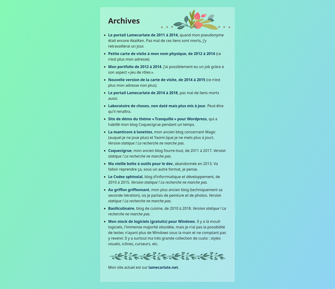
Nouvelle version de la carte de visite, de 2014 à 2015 (156, 79)
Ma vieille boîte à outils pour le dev (140, 163)
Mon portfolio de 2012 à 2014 (134, 66)
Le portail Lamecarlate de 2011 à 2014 (143, 35)
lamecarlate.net (163, 267)
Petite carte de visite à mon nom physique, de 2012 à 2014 (161, 53)
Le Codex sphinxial (125, 176)
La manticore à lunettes (130, 131)
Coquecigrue (120, 150)
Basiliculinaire (121, 208)
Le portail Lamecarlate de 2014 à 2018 (143, 92)
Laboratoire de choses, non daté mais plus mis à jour (156, 105)
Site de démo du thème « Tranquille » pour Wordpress (157, 118)
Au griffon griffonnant (128, 189)
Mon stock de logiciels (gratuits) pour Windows (151, 221)
